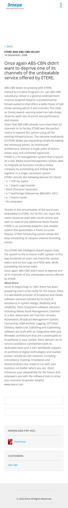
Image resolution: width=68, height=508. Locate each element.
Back (8, 46)
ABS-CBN (13, 465)
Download (19, 441)
